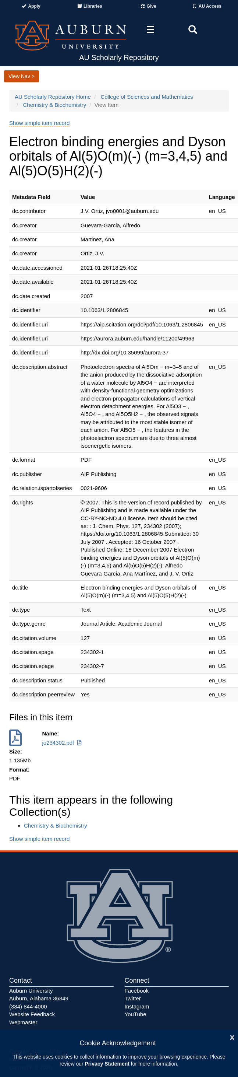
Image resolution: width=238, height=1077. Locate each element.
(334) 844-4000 (28, 1006)
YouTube (135, 1014)
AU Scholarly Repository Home (53, 97)
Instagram (137, 1006)
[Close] (232, 1037)
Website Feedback (32, 1014)
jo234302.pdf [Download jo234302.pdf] (62, 742)
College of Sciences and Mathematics (146, 97)
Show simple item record (39, 123)
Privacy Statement (107, 1064)
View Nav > (21, 76)
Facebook (137, 990)
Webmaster (23, 1022)
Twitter (133, 998)
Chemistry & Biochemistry (54, 105)
